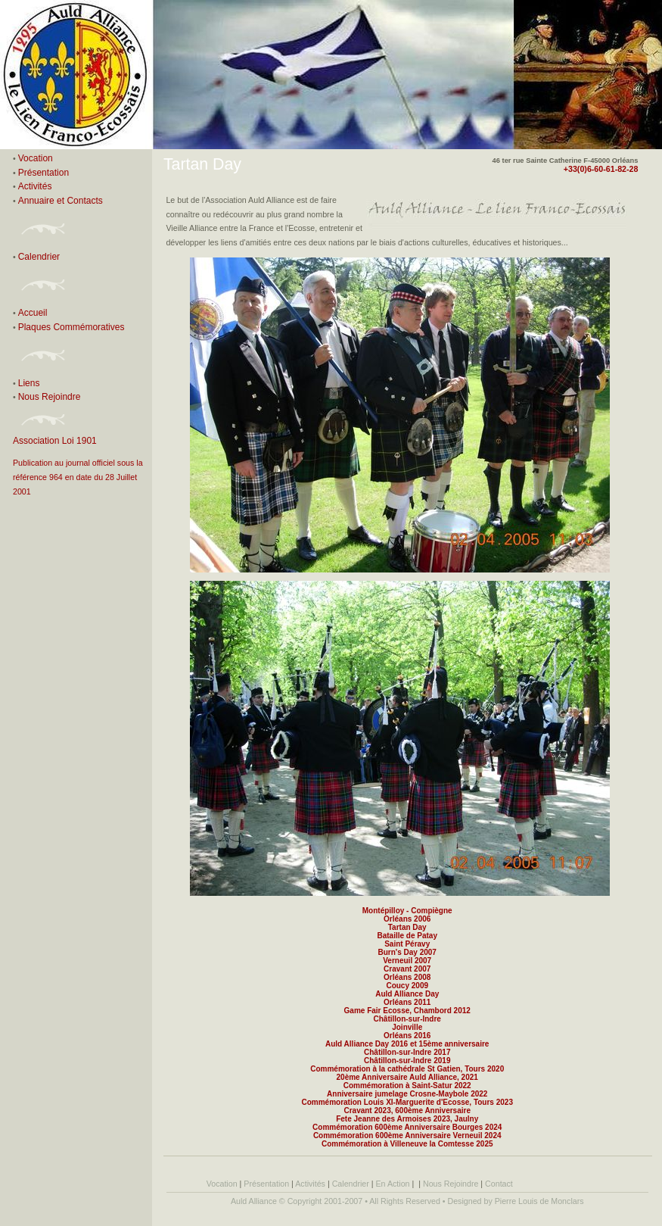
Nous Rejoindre (49, 397)
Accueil (33, 312)
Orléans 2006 (407, 919)
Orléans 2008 (407, 977)
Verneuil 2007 (407, 960)
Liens (29, 383)
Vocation (35, 158)
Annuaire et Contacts (60, 200)
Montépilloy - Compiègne (407, 910)
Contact (499, 1183)
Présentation (43, 172)
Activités (36, 186)
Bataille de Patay (407, 935)
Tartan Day (407, 927)
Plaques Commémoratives (71, 327)
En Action (393, 1183)
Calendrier (39, 256)
